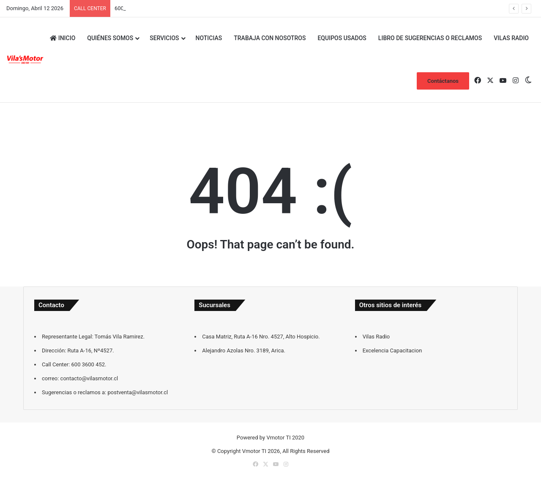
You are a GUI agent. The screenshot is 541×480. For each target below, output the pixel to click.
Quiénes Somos (110, 38)
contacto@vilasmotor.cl (143, 8)
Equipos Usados (341, 38)
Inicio (62, 38)
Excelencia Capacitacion (392, 350)
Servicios (164, 38)
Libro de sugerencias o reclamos (430, 38)
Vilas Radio (511, 38)
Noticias (209, 38)
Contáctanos (443, 81)
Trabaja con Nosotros (270, 38)
